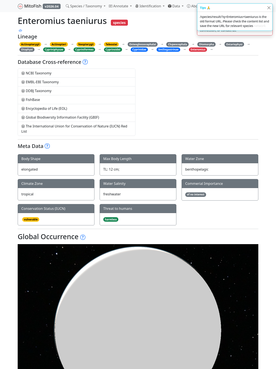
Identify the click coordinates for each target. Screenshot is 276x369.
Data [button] (174, 6)
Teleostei (111, 44)
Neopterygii (86, 44)
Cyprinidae (139, 49)
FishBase (30, 99)
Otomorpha (206, 44)
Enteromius (198, 49)
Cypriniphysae (54, 49)
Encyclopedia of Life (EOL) (44, 108)
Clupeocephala (177, 44)
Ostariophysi (234, 44)
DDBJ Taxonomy (36, 90)
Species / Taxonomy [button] (84, 6)
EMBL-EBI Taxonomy (40, 82)
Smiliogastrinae (168, 49)
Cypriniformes (84, 49)
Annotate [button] (119, 6)
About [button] (194, 6)
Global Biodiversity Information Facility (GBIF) (60, 117)
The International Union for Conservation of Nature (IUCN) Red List (74, 129)
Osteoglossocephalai (142, 44)
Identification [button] (148, 6)
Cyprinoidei (113, 49)
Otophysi (27, 49)
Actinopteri (59, 44)
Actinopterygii (30, 44)
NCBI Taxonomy (36, 73)
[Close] (269, 7)
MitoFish (39, 6)
